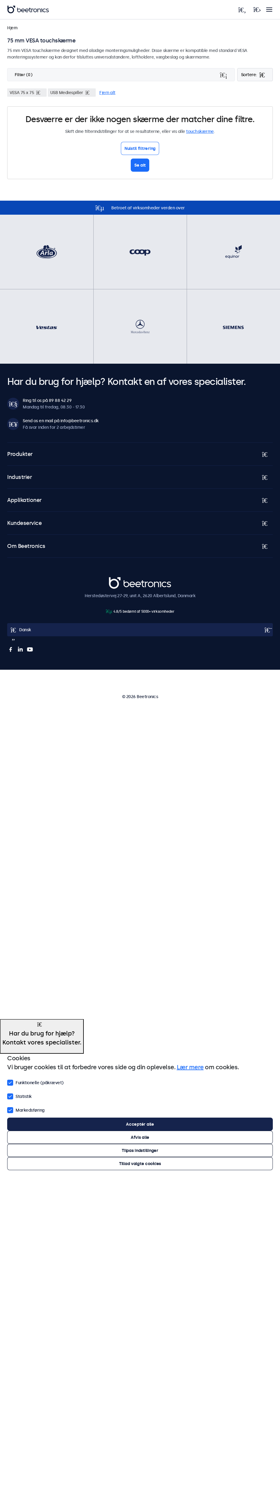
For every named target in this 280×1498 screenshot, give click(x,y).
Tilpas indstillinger (140, 1150)
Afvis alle (140, 1137)
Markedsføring (26, 1109)
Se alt (140, 165)
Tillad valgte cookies (140, 1163)
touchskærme (200, 131)
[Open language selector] (140, 629)
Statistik (19, 1095)
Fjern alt (107, 92)
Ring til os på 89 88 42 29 (47, 400)
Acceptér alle (140, 1124)
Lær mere (190, 1067)
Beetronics (119, 580)
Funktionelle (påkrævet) (35, 1082)
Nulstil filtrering (140, 148)
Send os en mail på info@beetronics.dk (61, 421)
